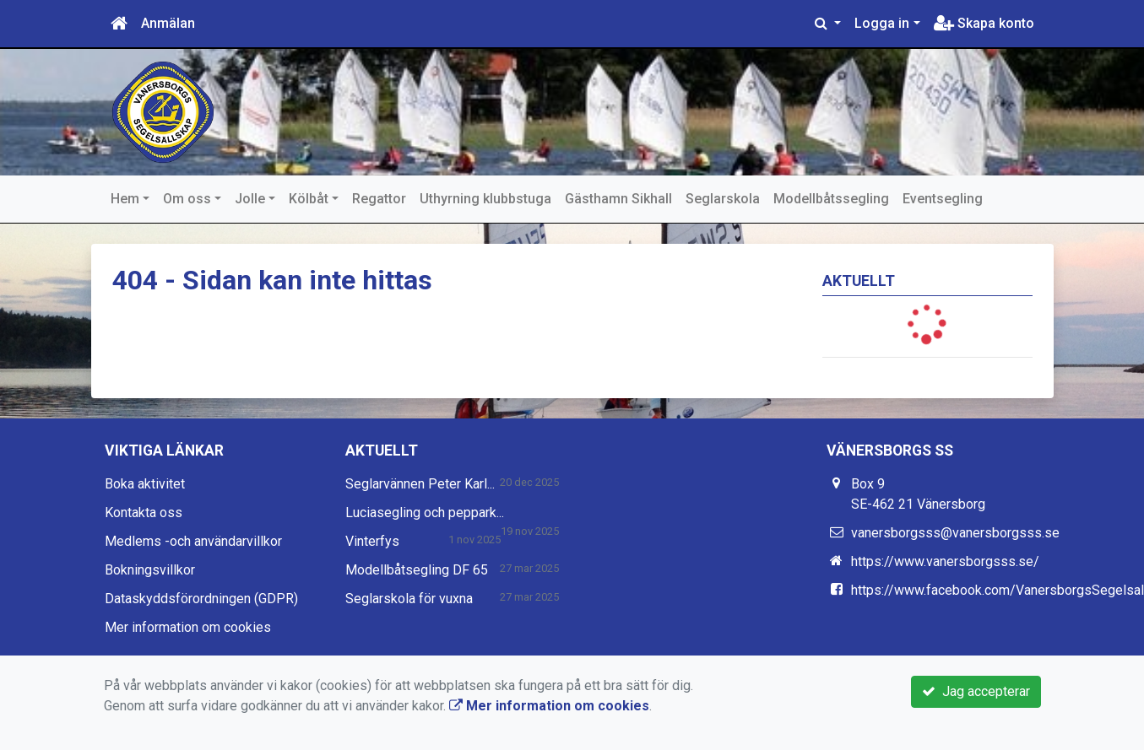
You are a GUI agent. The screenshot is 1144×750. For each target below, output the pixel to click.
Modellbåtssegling (831, 199)
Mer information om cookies (188, 627)
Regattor (379, 199)
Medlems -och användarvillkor (193, 541)
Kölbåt (308, 199)
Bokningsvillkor (150, 570)
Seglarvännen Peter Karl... (420, 484)
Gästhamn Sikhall (618, 199)
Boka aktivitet (145, 484)
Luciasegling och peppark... (424, 512)
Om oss (187, 199)
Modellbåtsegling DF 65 (416, 570)
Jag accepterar (976, 691)
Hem (125, 199)
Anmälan (168, 23)
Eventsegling (943, 199)
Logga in (881, 23)
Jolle (250, 199)
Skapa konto (984, 23)
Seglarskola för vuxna (409, 599)
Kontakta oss (143, 512)
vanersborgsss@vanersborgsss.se (955, 533)
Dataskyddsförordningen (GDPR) (201, 599)
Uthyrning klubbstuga (485, 199)
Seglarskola (723, 199)
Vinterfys (372, 541)
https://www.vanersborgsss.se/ (945, 561)
